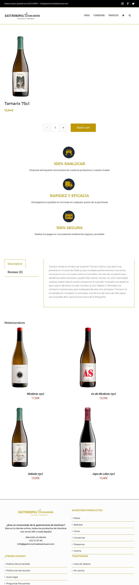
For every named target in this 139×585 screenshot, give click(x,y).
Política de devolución (18, 570)
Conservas (79, 537)
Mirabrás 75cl (35, 393)
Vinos (77, 531)
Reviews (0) (15, 272)
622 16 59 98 (35, 540)
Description (15, 264)
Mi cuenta (79, 570)
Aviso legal (12, 577)
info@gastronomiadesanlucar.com (54, 3)
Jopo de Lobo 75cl (103, 473)
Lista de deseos (82, 564)
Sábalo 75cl (35, 473)
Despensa (79, 544)
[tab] (15, 263)
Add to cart (83, 128)
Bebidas (78, 524)
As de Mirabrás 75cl (103, 393)
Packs (77, 518)
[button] (130, 15)
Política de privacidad (18, 564)
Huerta (77, 550)
